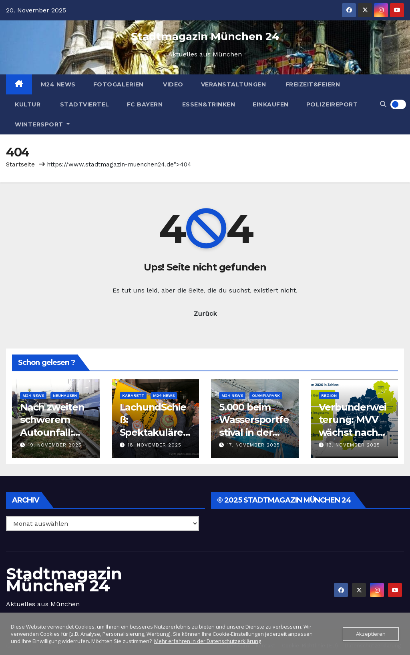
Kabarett (133, 395)
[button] (383, 104)
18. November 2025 (154, 445)
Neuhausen (65, 395)
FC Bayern (145, 104)
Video (172, 84)
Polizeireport (332, 104)
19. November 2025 (55, 445)
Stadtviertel (83, 104)
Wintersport (42, 124)
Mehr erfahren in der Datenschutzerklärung (207, 641)
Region (329, 395)
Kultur (27, 104)
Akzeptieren (371, 633)
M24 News (58, 84)
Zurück (205, 313)
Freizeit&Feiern (311, 84)
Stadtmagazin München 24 (205, 36)
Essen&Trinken (207, 104)
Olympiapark (266, 395)
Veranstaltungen (233, 84)
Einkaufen (271, 104)
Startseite (20, 164)
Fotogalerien (118, 84)
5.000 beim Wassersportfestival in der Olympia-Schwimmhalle (254, 432)
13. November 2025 (353, 445)
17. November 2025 (253, 445)
